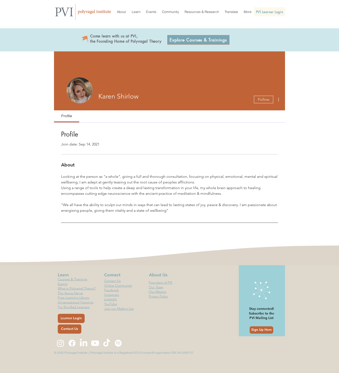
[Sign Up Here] (261, 330)
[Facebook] (72, 343)
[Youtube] (95, 343)
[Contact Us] (69, 329)
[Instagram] (60, 343)
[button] (121, 11)
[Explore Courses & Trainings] (198, 40)
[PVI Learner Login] (269, 11)
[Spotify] (118, 343)
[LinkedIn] (83, 343)
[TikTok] (106, 343)
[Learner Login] (71, 318)
